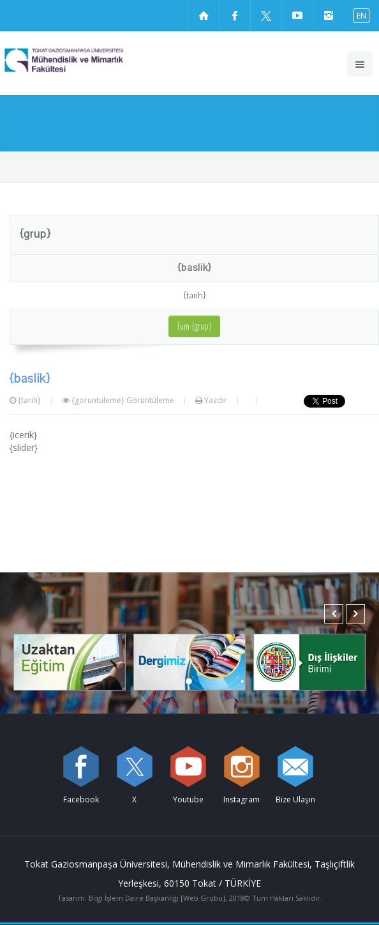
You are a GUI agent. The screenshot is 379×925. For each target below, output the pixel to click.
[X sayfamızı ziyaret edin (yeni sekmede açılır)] (266, 15)
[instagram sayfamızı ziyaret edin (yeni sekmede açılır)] (328, 15)
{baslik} (194, 267)
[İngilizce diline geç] (358, 15)
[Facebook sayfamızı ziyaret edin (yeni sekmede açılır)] (234, 15)
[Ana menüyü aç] (360, 64)
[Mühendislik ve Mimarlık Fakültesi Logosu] (87, 60)
